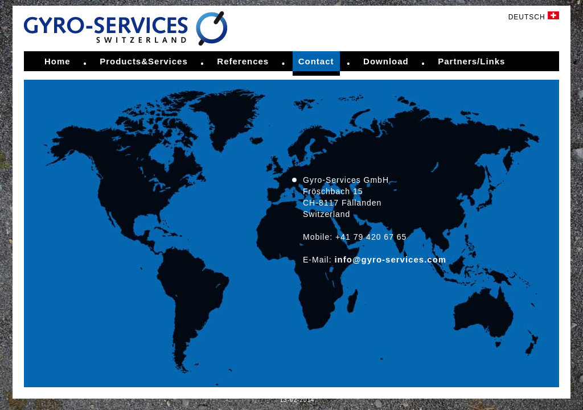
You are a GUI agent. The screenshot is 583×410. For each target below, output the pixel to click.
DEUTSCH (533, 17)
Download (386, 61)
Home (57, 61)
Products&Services (144, 61)
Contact (316, 61)
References (243, 61)
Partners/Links (471, 61)
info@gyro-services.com (390, 259)
